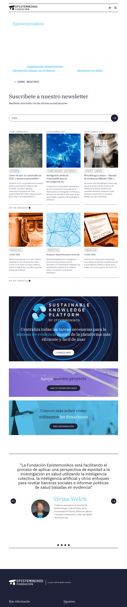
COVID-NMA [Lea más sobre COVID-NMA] (90, 254)
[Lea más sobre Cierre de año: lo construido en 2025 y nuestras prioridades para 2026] (26, 151)
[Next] (113, 501)
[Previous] (13, 501)
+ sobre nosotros (26, 82)
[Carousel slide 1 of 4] (58, 545)
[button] (114, 118)
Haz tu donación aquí (63, 388)
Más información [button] (63, 426)
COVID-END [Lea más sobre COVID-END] (14, 254)
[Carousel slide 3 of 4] (65, 545)
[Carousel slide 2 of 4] (62, 545)
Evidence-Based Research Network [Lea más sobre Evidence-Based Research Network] (63, 254)
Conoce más (63, 352)
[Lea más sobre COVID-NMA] (101, 230)
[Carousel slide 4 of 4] (69, 545)
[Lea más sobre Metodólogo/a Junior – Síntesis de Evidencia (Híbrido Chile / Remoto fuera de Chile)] (101, 151)
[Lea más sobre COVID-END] (26, 230)
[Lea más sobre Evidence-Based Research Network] (63, 230)
